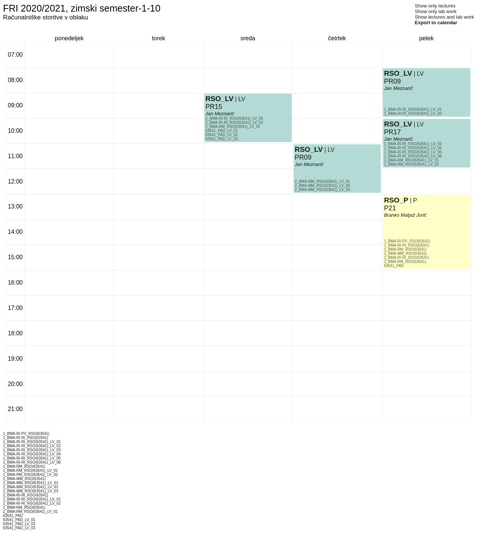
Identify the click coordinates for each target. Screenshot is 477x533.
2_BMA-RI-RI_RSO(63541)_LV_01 (234, 118)
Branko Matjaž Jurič (405, 215)
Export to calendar (436, 22)
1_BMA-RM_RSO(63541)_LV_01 (411, 160)
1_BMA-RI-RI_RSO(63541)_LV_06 (413, 156)
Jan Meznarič (219, 113)
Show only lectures (435, 6)
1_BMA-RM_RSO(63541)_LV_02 (411, 164)
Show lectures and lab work (444, 17)
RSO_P (396, 200)
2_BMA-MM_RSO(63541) (405, 253)
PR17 (392, 132)
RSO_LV (219, 99)
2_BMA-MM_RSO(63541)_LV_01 (322, 181)
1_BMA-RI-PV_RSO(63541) (407, 241)
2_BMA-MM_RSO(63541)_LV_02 (322, 186)
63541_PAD (394, 266)
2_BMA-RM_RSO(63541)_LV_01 (232, 127)
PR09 (303, 157)
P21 (390, 208)
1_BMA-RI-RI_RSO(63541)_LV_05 (413, 152)
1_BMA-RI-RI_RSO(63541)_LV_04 (413, 148)
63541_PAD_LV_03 (221, 139)
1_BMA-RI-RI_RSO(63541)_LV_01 (413, 109)
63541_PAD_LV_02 (221, 135)
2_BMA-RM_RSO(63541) (405, 262)
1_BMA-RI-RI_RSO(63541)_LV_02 (413, 114)
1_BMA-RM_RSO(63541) (405, 249)
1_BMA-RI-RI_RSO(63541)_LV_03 (413, 144)
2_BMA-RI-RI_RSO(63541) (406, 257)
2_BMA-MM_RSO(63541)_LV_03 (322, 190)
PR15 (213, 106)
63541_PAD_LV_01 (221, 131)
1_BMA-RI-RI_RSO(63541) (406, 245)
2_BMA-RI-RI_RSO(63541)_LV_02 (234, 122)
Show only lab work (436, 11)
